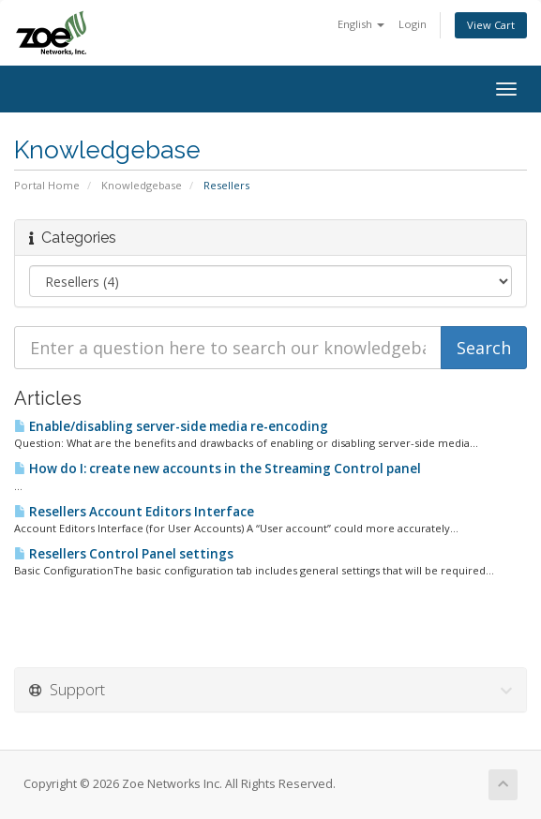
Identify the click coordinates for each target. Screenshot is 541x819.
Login (412, 24)
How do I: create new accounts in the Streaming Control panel (217, 468)
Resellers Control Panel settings (123, 553)
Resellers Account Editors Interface (134, 511)
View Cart (491, 25)
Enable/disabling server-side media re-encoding (171, 426)
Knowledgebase (141, 185)
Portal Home (47, 185)
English (361, 24)
